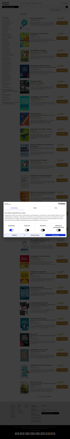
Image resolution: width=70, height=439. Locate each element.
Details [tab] (35, 208)
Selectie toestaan (35, 235)
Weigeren (14, 235)
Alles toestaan (55, 235)
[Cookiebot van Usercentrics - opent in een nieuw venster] (59, 204)
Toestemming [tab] (14, 208)
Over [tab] (56, 208)
